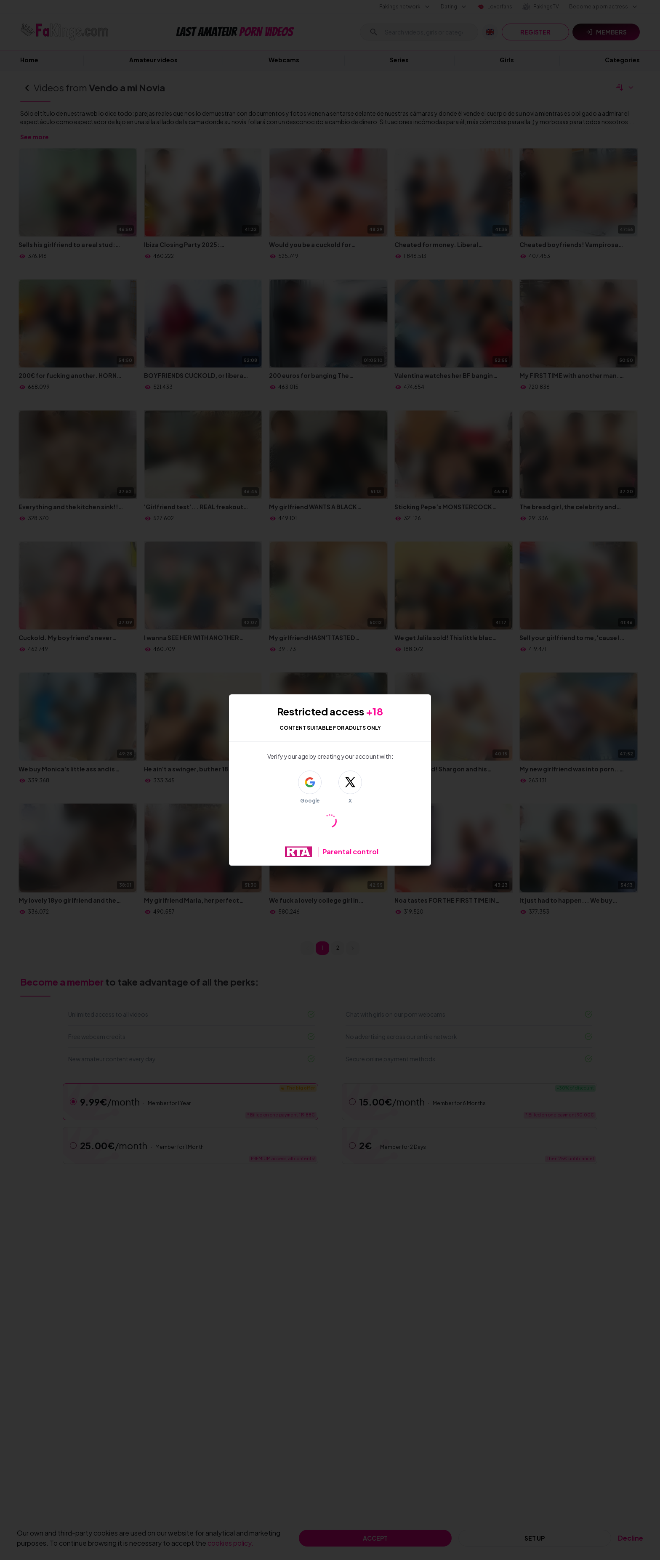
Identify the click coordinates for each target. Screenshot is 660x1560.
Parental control (350, 851)
